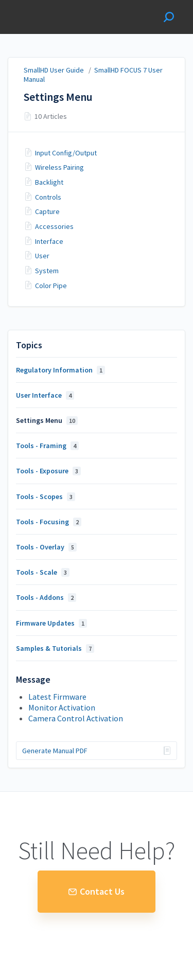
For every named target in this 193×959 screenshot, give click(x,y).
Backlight (49, 182)
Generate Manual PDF (54, 750)
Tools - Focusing (48, 521)
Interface (49, 241)
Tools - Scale (42, 572)
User (42, 255)
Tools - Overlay (46, 547)
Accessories (54, 226)
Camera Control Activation (75, 718)
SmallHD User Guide (54, 70)
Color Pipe (51, 285)
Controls (48, 197)
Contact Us (96, 891)
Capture (47, 211)
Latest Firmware (57, 696)
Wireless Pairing (59, 167)
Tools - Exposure (48, 470)
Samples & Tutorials (55, 648)
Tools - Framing (47, 445)
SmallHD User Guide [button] (45, 17)
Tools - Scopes (45, 496)
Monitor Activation (61, 707)
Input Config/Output (66, 152)
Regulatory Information (60, 370)
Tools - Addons (46, 597)
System (47, 270)
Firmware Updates (51, 623)
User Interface (45, 395)
